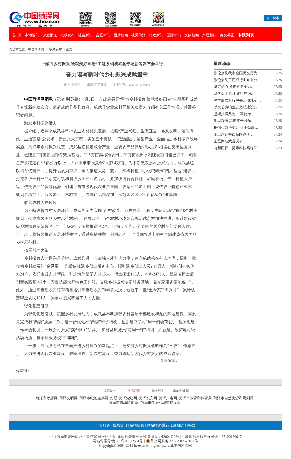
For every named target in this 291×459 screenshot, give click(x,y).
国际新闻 (174, 35)
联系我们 (120, 425)
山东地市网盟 (181, 390)
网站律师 (153, 425)
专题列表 (246, 35)
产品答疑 (188, 425)
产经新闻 (209, 35)
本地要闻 (32, 35)
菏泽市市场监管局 (124, 402)
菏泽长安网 (149, 398)
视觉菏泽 (138, 35)
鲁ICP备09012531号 (127, 441)
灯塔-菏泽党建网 (124, 398)
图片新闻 (120, 35)
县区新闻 (103, 35)
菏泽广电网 (169, 398)
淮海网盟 (157, 390)
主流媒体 (109, 390)
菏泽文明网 (69, 398)
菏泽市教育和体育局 (196, 398)
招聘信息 (137, 425)
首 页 (17, 35)
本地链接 (133, 390)
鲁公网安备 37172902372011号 (172, 441)
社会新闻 (85, 35)
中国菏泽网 (36, 49)
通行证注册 (171, 425)
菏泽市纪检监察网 (94, 398)
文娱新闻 (191, 35)
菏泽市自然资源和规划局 (234, 398)
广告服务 (102, 425)
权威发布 (67, 35)
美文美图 (227, 35)
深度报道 (50, 35)
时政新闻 (156, 35)
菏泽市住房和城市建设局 (161, 402)
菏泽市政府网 (47, 398)
